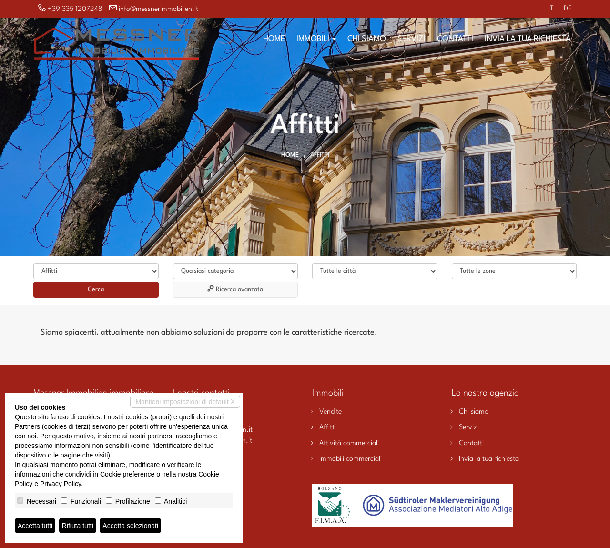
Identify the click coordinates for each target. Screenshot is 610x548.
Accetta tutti (35, 525)
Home (274, 39)
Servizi (411, 39)
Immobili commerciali (350, 459)
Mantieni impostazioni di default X (185, 402)
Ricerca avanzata (235, 289)
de (568, 9)
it (551, 9)
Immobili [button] (316, 39)
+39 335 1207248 (75, 9)
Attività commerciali (349, 443)
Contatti (455, 39)
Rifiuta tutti (77, 525)
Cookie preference (127, 474)
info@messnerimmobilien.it (158, 9)
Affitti (327, 427)
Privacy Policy (60, 483)
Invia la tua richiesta (528, 39)
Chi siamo (366, 39)
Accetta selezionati (130, 525)
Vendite (330, 412)
